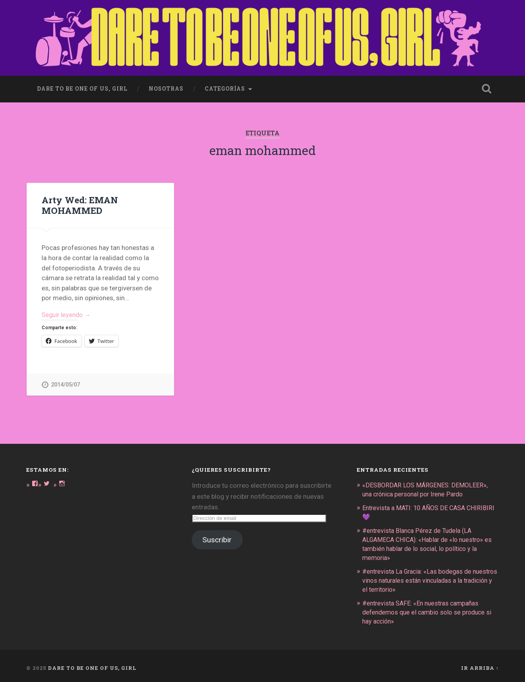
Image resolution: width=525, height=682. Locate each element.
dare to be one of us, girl (82, 87)
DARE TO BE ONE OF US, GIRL (92, 663)
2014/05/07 (65, 384)
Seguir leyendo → (68, 314)
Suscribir (217, 539)
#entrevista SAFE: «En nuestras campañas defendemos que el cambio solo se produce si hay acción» (427, 608)
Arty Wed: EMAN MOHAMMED (79, 204)
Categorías (225, 87)
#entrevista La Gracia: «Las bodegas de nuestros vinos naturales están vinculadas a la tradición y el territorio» (430, 577)
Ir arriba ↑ (480, 663)
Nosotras (166, 87)
